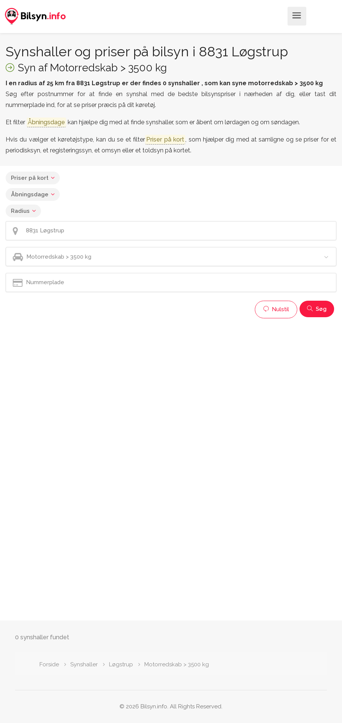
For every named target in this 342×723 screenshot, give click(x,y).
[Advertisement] (171, 374)
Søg (317, 309)
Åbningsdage (29, 194)
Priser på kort (29, 178)
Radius (20, 211)
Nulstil (276, 309)
